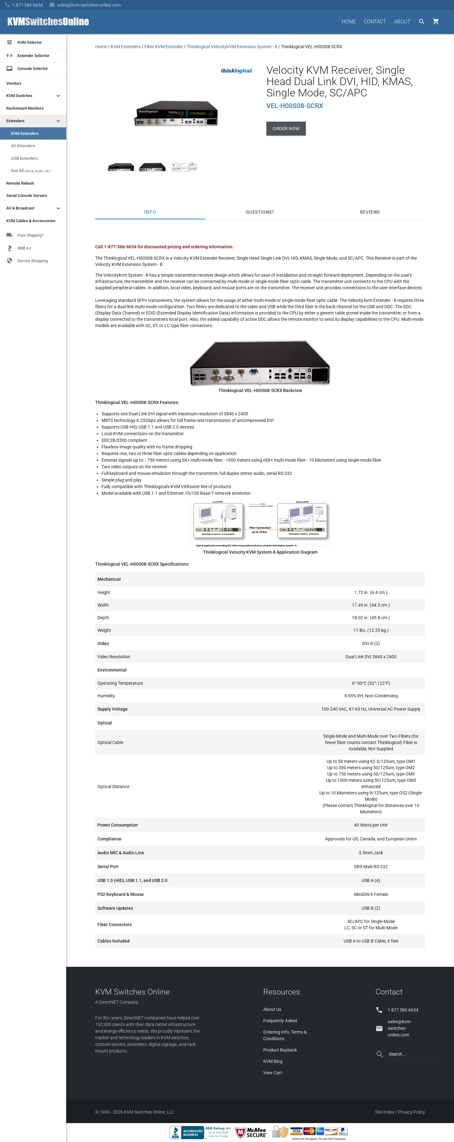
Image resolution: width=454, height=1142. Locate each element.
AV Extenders (23, 145)
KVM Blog (272, 1061)
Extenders (33, 121)
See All (31, 170)
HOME (349, 22)
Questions (259, 212)
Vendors (13, 83)
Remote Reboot (20, 183)
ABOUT (402, 22)
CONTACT (375, 22)
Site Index (384, 1112)
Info (150, 212)
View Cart (272, 1072)
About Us (272, 1009)
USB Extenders (24, 158)
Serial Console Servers (26, 195)
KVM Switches (33, 96)
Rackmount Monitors (25, 108)
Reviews (370, 212)
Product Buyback (280, 1050)
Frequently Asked (280, 1020)
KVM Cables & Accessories (30, 220)
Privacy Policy (411, 1112)
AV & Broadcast (33, 208)
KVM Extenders (25, 133)
